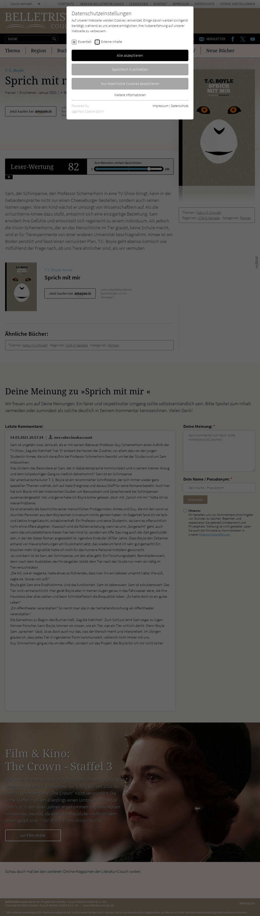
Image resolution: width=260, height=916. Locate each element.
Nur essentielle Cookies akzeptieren (130, 83)
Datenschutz (179, 105)
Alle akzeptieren (130, 55)
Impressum (161, 105)
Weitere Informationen (130, 95)
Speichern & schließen (130, 69)
